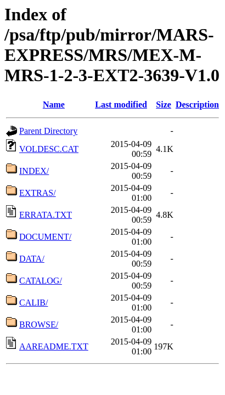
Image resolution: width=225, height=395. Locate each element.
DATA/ (31, 258)
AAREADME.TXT (53, 346)
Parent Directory (48, 131)
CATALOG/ (40, 280)
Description (197, 104)
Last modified (121, 104)
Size (163, 104)
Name (54, 104)
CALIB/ (33, 302)
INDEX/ (34, 171)
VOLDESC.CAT (48, 149)
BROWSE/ (38, 324)
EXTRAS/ (37, 193)
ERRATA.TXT (45, 214)
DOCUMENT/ (45, 236)
